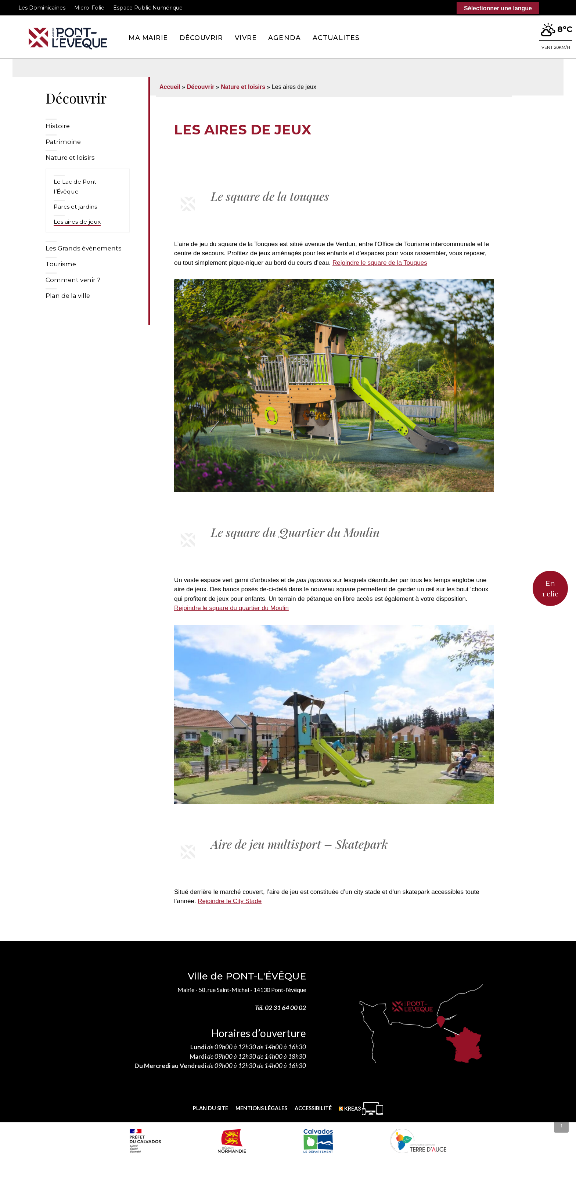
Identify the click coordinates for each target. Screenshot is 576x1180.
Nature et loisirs (70, 157)
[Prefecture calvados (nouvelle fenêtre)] (145, 1140)
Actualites (336, 38)
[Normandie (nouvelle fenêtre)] (232, 1140)
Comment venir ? (73, 280)
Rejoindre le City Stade (230, 901)
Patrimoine (63, 141)
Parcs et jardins (75, 206)
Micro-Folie (89, 7)
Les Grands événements (84, 248)
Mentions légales (261, 1108)
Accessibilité (313, 1108)
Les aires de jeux (77, 221)
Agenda (284, 38)
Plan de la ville (68, 295)
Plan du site (210, 1108)
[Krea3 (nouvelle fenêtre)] (361, 1108)
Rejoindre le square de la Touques (379, 262)
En (550, 589)
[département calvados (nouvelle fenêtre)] (318, 1140)
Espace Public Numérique (148, 7)
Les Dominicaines (41, 7)
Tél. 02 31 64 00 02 (280, 1007)
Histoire (58, 126)
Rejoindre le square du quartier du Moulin (231, 608)
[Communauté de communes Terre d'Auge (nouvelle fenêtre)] (418, 1140)
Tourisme (61, 264)
